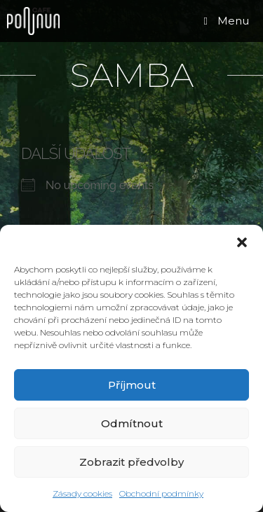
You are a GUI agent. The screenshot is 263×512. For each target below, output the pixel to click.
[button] (242, 242)
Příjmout (132, 385)
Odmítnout (132, 423)
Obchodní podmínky (161, 493)
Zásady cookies (82, 493)
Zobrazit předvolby (131, 462)
